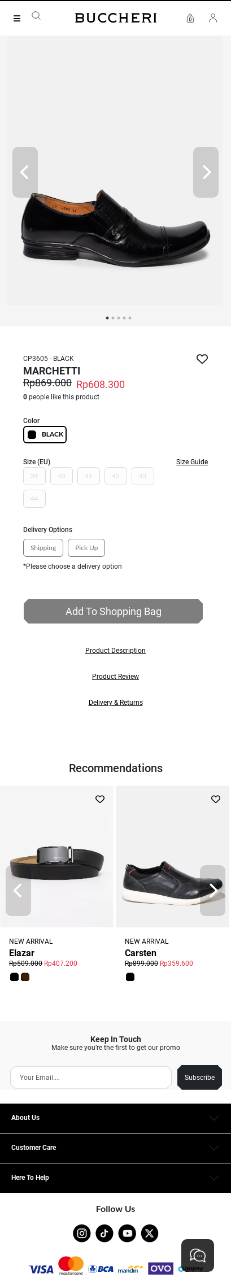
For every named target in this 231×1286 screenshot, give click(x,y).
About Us (25, 1118)
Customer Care (33, 1148)
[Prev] (25, 172)
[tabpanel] (115, 172)
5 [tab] (130, 318)
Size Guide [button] (192, 462)
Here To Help (30, 1178)
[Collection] (20, 18)
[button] (115, 651)
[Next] (206, 172)
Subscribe (200, 1078)
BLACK (45, 434)
